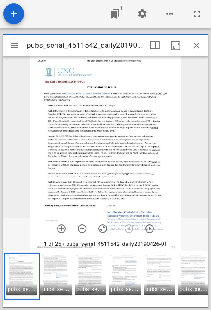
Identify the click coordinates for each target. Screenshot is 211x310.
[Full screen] (197, 13)
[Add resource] (13, 13)
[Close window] (196, 45)
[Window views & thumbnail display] (155, 45)
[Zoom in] (61, 228)
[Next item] (149, 228)
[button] (21, 276)
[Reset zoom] (102, 228)
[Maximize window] (175, 45)
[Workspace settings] (142, 13)
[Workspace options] (169, 13)
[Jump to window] (114, 13)
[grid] (105, 279)
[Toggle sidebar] (14, 45)
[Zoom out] (82, 228)
